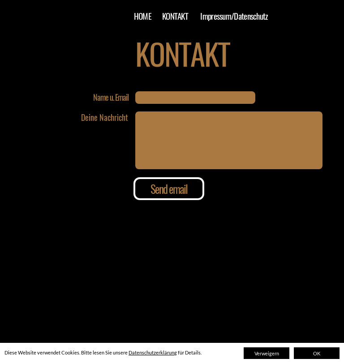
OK (316, 353)
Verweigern (266, 353)
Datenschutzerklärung (153, 352)
